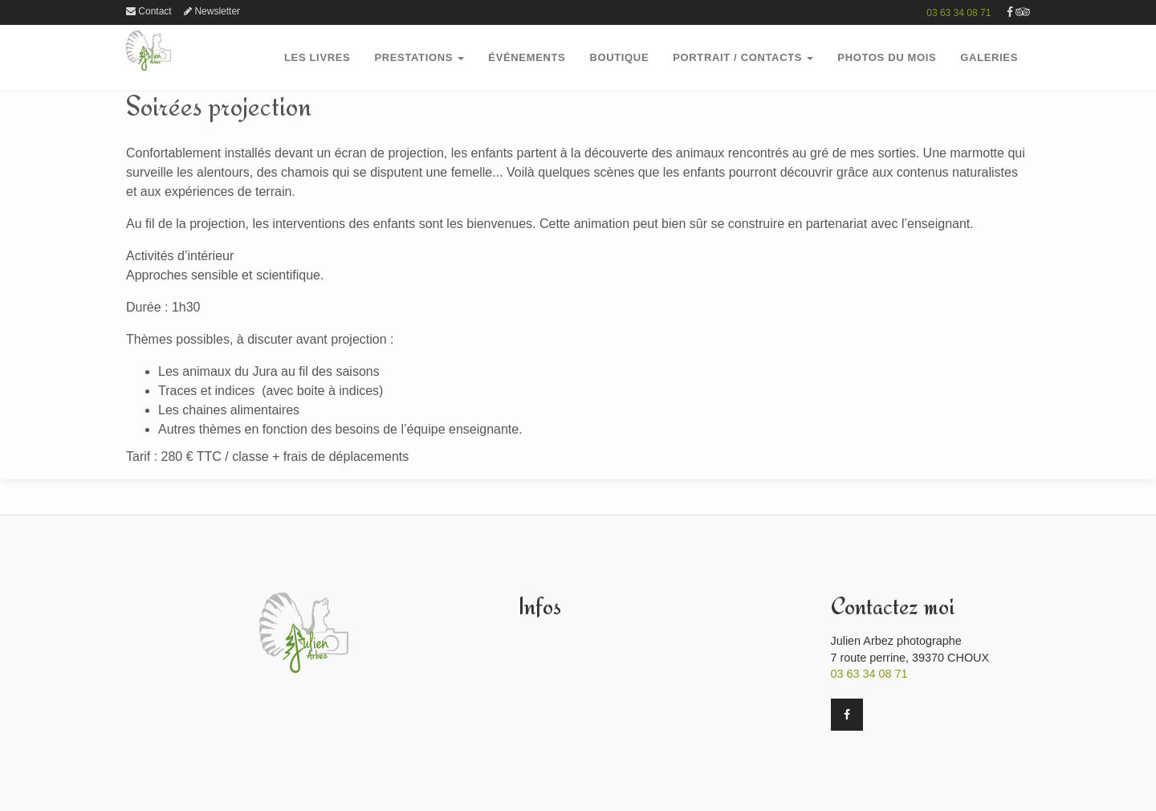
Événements (526, 57)
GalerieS (989, 57)
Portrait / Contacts (743, 57)
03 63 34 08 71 (958, 12)
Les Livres (317, 57)
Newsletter (212, 11)
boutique (619, 57)
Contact (149, 11)
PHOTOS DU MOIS (886, 57)
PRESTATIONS (419, 57)
